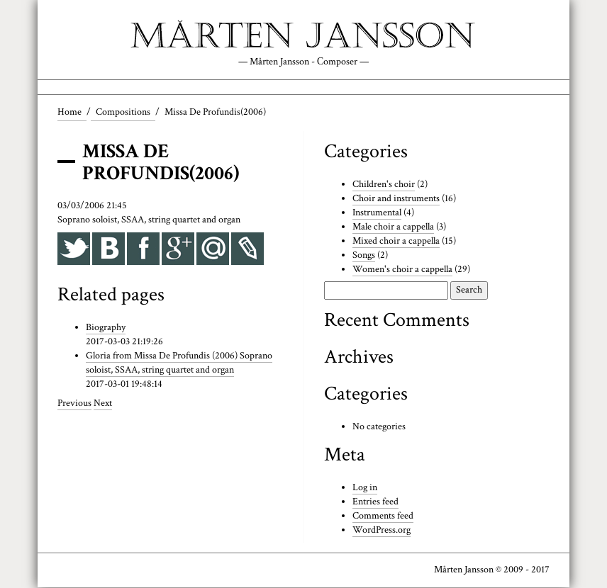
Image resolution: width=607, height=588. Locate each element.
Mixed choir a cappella (396, 240)
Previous (74, 403)
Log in (364, 488)
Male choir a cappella (393, 226)
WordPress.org (381, 530)
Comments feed (382, 516)
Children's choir (383, 185)
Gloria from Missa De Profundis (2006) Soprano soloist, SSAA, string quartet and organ (179, 363)
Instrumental (376, 213)
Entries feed (375, 502)
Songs (363, 255)
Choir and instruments (396, 199)
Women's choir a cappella (402, 269)
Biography (106, 328)
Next (103, 403)
